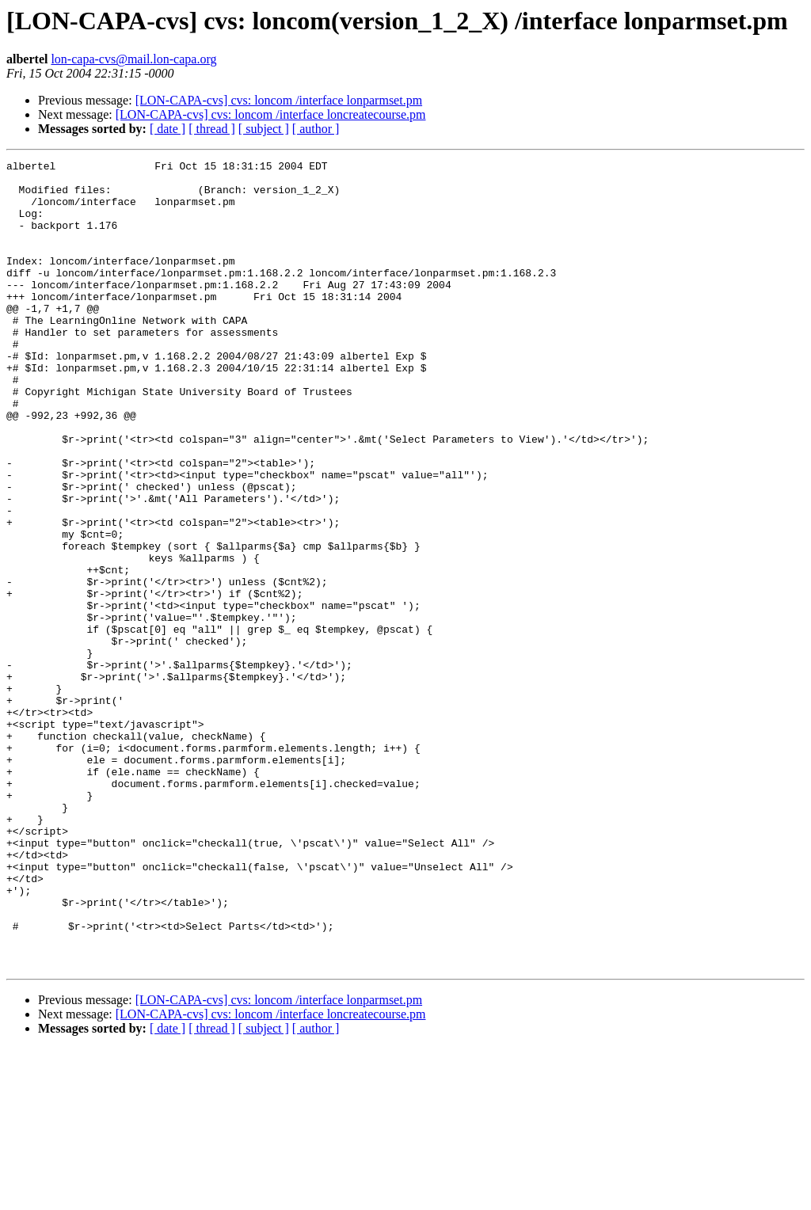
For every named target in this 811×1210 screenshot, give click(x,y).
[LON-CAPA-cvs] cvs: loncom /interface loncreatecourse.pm (271, 114)
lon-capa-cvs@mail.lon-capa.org (133, 59)
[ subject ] (263, 128)
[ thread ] (211, 128)
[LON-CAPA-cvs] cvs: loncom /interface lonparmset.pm (278, 100)
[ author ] (316, 128)
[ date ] (167, 128)
